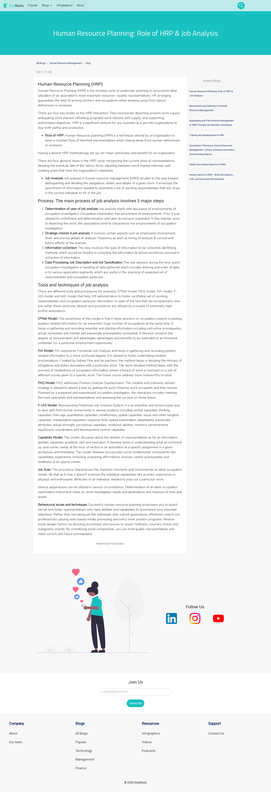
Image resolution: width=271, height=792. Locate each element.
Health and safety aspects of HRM (207, 164)
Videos (147, 742)
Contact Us (216, 733)
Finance (81, 768)
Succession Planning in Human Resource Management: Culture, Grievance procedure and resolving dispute (212, 150)
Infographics (65, 5)
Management (84, 759)
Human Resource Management (66, 63)
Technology (83, 751)
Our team (15, 742)
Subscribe (135, 703)
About (80, 5)
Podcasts (149, 751)
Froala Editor (117, 543)
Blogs (47, 5)
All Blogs (41, 63)
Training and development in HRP (206, 135)
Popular (33, 5)
